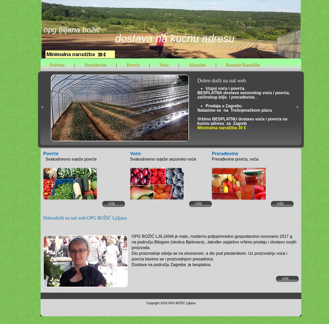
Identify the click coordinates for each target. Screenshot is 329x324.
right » (298, 119)
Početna (57, 65)
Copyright (153, 303)
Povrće (133, 65)
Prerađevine (96, 65)
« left (43, 119)
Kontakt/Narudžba (243, 65)
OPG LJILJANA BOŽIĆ (72, 29)
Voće (164, 65)
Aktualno (197, 65)
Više (115, 204)
